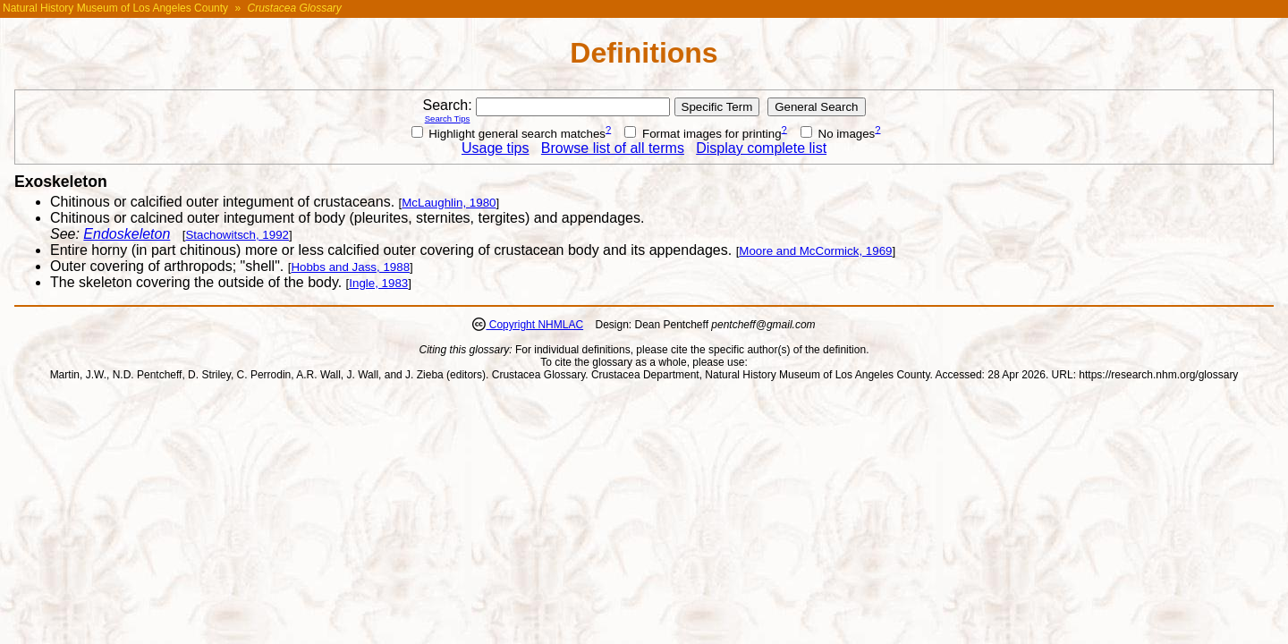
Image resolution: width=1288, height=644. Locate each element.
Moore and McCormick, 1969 (815, 251)
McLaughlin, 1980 (449, 202)
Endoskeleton (126, 234)
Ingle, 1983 (378, 283)
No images (838, 133)
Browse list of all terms (612, 148)
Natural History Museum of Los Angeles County (115, 8)
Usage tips (496, 148)
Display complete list (761, 148)
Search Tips (447, 118)
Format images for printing (702, 133)
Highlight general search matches (508, 133)
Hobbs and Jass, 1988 (350, 267)
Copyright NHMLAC (534, 324)
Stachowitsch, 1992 (237, 235)
